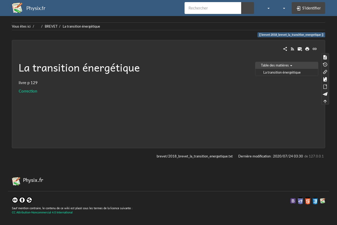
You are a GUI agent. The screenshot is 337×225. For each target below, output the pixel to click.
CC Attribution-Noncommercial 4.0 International (42, 212)
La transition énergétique (81, 26)
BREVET (51, 26)
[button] (266, 8)
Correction (28, 91)
